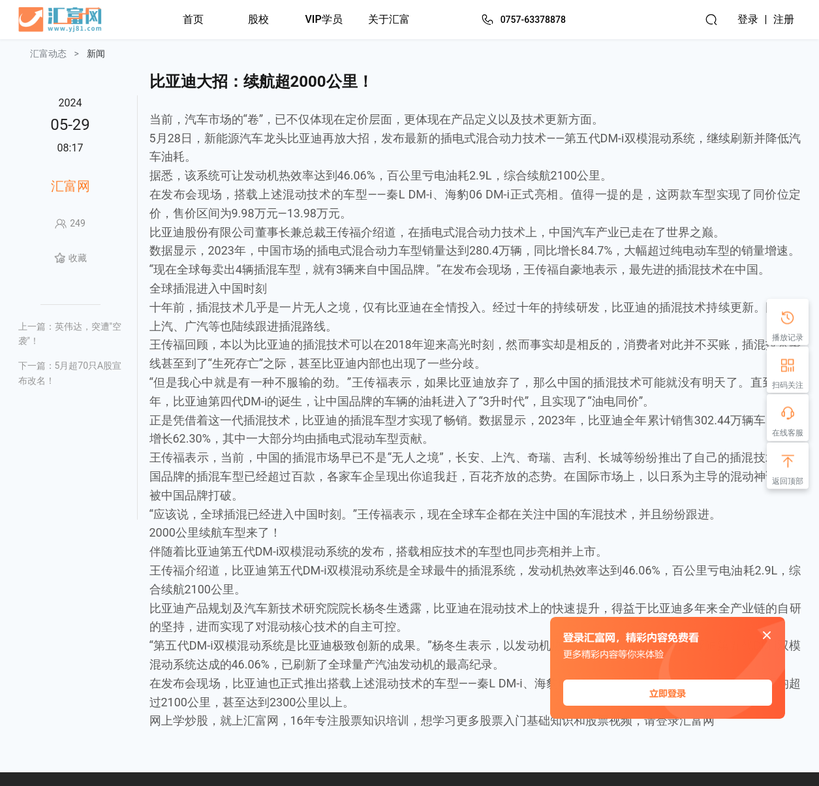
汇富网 (70, 186)
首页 (193, 19)
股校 (258, 19)
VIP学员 (324, 19)
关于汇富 (389, 19)
